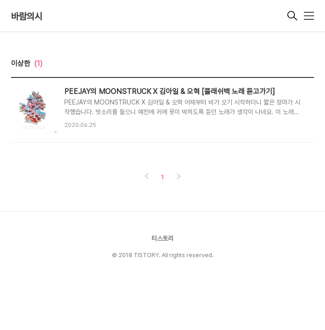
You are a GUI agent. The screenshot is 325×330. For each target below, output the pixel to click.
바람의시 (26, 16)
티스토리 (162, 238)
